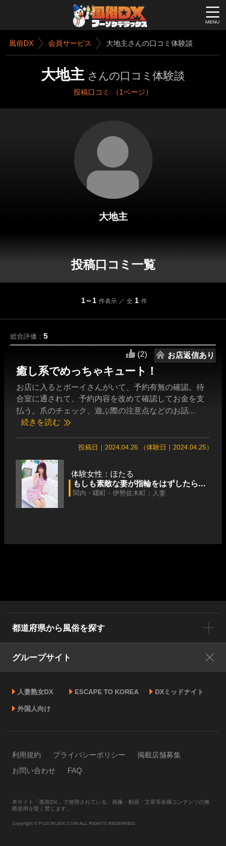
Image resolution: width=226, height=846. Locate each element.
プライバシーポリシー (89, 755)
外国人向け (34, 708)
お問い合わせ (33, 770)
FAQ (74, 770)
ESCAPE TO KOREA (107, 691)
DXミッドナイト (179, 691)
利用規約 (26, 755)
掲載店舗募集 (159, 755)
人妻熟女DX (35, 691)
